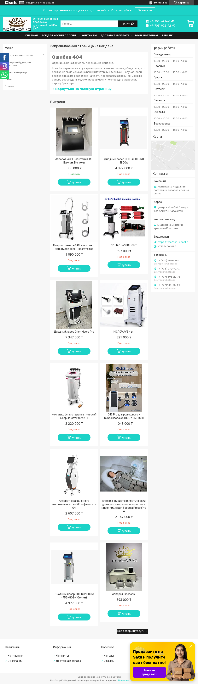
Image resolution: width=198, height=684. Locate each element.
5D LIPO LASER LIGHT (124, 245)
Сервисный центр (16, 72)
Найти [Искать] (126, 23)
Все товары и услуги (130, 631)
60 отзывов (160, 2)
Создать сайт (34, 2)
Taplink (167, 35)
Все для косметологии (59, 35)
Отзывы (9, 86)
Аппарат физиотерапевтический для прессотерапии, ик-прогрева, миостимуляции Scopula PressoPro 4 (124, 506)
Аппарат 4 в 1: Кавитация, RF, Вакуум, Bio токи (74, 161)
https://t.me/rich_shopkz (173, 242)
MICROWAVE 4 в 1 (124, 331)
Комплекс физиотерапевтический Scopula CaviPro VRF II (74, 416)
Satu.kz (117, 677)
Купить (76, 182)
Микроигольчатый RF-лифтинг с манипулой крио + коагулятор (74, 247)
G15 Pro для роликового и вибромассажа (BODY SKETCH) (124, 416)
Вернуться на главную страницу (83, 89)
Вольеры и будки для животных (18, 64)
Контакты (89, 35)
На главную (15, 655)
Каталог (109, 655)
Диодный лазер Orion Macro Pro (74, 331)
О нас (8, 79)
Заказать (145, 10)
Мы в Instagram (146, 35)
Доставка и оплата (115, 35)
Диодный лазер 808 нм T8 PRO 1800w (124, 161)
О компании (15, 661)
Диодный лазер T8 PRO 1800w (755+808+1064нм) (74, 595)
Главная (31, 35)
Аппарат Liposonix (124, 594)
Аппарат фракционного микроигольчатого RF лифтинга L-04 (74, 504)
